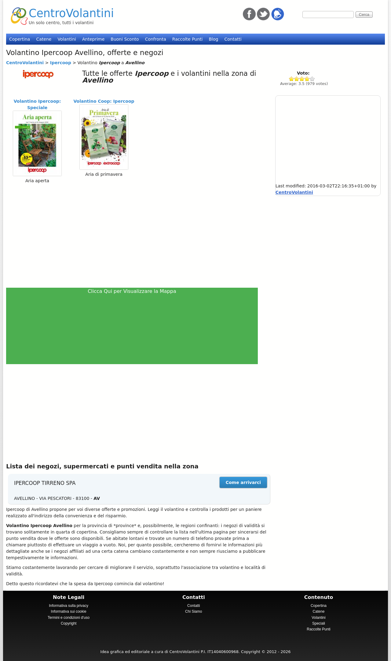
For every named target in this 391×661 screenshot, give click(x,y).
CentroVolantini (71, 13)
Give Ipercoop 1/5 (291, 78)
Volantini (66, 39)
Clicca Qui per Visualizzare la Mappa (132, 291)
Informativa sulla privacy (68, 606)
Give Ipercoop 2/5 (296, 78)
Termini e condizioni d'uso (69, 617)
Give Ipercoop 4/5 (307, 78)
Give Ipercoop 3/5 (302, 78)
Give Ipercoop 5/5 (312, 78)
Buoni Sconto (125, 39)
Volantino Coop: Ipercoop (104, 101)
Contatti (232, 39)
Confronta (155, 39)
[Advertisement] (134, 235)
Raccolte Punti (187, 39)
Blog (213, 39)
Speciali (318, 623)
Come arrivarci (243, 482)
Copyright (68, 623)
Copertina (19, 39)
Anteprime (93, 39)
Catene (43, 39)
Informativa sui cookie (68, 611)
